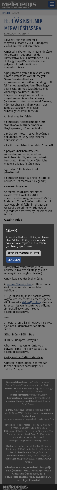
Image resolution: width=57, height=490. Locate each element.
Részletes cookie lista (23, 253)
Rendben (13, 259)
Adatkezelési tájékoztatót (26, 240)
